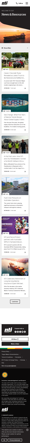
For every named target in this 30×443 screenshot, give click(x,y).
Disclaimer (18, 357)
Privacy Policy (6, 351)
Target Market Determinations (10, 354)
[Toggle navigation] (26, 3)
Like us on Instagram (18, 332)
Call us (19, 3)
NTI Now (15, 339)
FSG (3, 363)
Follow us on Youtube (22, 332)
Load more (15, 301)
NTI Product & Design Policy (10, 360)
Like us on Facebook (15, 332)
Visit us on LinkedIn (25, 332)
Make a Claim (15, 344)
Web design (9, 366)
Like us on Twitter (20, 332)
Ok (4, 440)
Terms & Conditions (7, 357)
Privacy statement (15, 440)
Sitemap (22, 360)
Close (27, 429)
